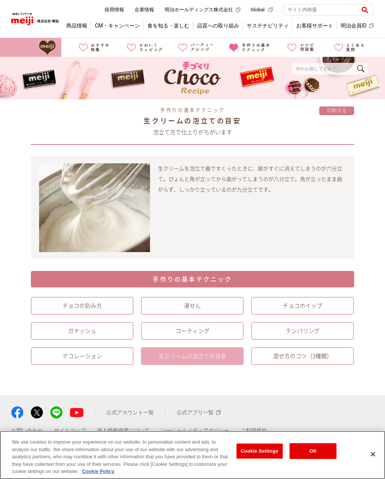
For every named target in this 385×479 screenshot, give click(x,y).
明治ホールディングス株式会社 (202, 9)
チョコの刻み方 (82, 306)
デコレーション (82, 356)
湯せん (192, 306)
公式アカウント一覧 (130, 412)
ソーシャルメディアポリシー (195, 430)
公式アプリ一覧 (199, 412)
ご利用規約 (254, 430)
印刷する (337, 110)
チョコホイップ (302, 306)
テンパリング (303, 331)
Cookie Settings (259, 451)
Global (262, 9)
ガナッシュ (82, 331)
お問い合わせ (27, 430)
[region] (192, 455)
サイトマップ (70, 430)
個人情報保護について (123, 430)
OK (313, 451)
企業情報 (144, 9)
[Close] (373, 454)
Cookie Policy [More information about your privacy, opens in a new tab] (98, 471)
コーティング (192, 331)
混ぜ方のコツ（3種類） (302, 356)
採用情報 (114, 9)
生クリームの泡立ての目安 (192, 356)
